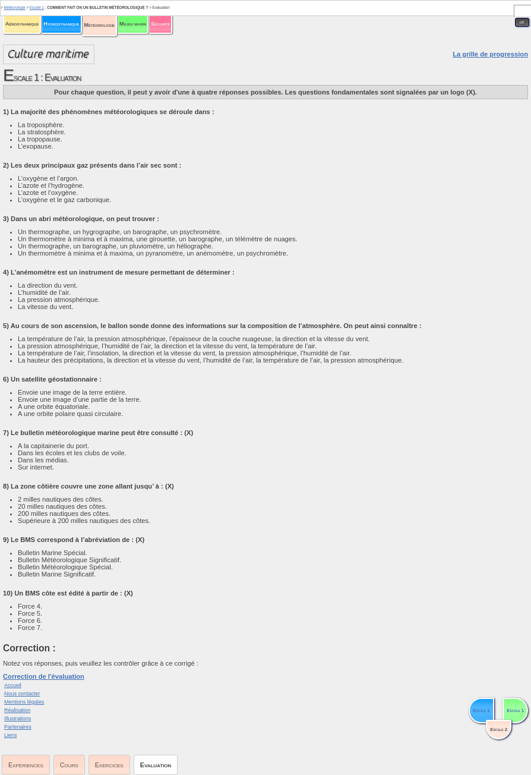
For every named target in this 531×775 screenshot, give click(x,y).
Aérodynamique (22, 24)
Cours (69, 764)
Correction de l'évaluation (43, 676)
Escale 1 (37, 7)
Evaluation (156, 764)
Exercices (109, 764)
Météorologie (99, 25)
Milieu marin (132, 24)
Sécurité (160, 24)
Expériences (25, 764)
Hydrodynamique (61, 24)
